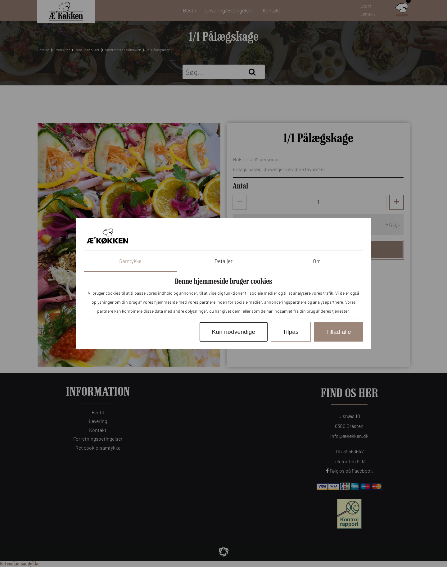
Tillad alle (338, 332)
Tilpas (290, 332)
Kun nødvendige (233, 332)
